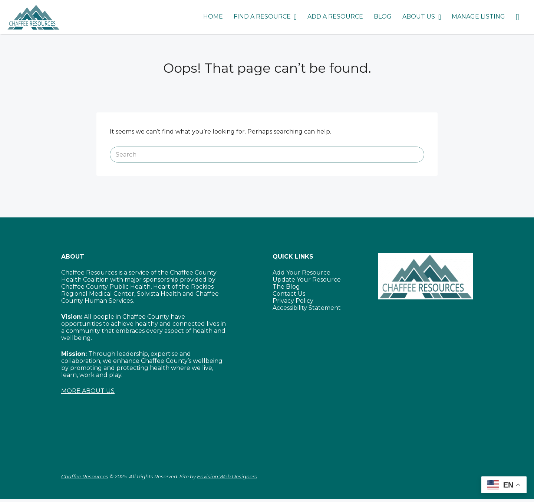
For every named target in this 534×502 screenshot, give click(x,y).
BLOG (383, 16)
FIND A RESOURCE (262, 16)
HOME (213, 16)
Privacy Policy (293, 300)
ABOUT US (418, 16)
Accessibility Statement (307, 307)
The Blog (286, 286)
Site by (218, 476)
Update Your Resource (307, 279)
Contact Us (289, 293)
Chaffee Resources (84, 476)
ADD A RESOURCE (335, 16)
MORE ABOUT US (88, 390)
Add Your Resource (301, 272)
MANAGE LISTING (478, 16)
